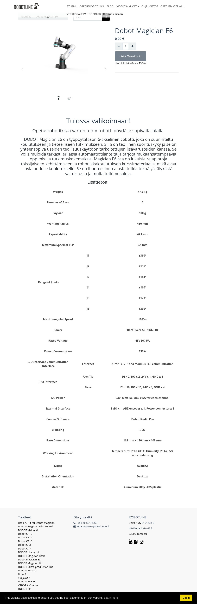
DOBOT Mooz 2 (27, 570)
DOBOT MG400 (27, 581)
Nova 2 (22, 574)
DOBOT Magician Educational (35, 526)
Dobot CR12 (25, 537)
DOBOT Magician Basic (31, 556)
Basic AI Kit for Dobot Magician (36, 522)
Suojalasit (24, 577)
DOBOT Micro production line (35, 567)
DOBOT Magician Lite (30, 563)
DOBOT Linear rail (29, 552)
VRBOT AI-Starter (28, 585)
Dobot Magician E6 (29, 559)
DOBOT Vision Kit (28, 530)
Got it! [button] (186, 597)
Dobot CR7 (24, 548)
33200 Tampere (138, 533)
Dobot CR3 (24, 544)
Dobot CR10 (25, 533)
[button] (23, 67)
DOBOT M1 (24, 588)
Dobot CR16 (25, 541)
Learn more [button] (111, 597)
